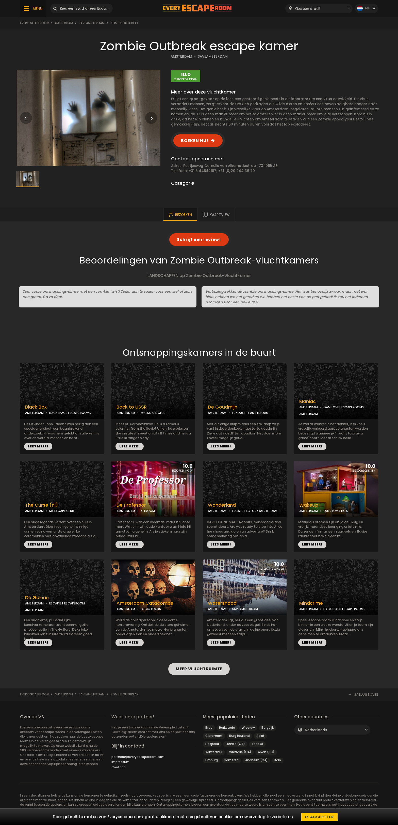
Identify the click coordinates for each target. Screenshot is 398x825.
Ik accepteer (319, 816)
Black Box (36, 407)
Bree (208, 727)
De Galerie (37, 597)
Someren (231, 760)
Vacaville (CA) (240, 752)
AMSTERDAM (181, 56)
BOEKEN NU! (195, 141)
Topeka (257, 744)
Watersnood (222, 603)
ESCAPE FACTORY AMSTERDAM (254, 511)
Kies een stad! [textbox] (307, 8)
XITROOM (148, 511)
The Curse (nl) (41, 505)
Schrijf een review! (199, 239)
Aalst (260, 736)
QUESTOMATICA (335, 511)
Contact (118, 767)
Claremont (214, 736)
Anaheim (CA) (256, 760)
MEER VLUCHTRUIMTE (199, 669)
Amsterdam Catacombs (145, 603)
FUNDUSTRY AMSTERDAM (250, 413)
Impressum (120, 762)
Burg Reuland (239, 736)
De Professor (131, 505)
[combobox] (319, 8)
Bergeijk (267, 727)
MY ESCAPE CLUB (153, 413)
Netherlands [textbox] (316, 730)
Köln (277, 760)
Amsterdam (63, 23)
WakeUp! (309, 505)
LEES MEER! (38, 446)
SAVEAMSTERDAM (213, 56)
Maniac (307, 401)
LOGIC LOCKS (151, 609)
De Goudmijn (222, 407)
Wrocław (248, 727)
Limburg (211, 760)
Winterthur (213, 752)
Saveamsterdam (92, 23)
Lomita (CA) (235, 744)
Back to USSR (132, 407)
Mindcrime (311, 603)
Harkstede (227, 727)
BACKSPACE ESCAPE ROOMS (70, 413)
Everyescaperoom (34, 23)
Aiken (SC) (266, 752)
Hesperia (212, 744)
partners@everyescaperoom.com (137, 757)
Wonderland (222, 505)
